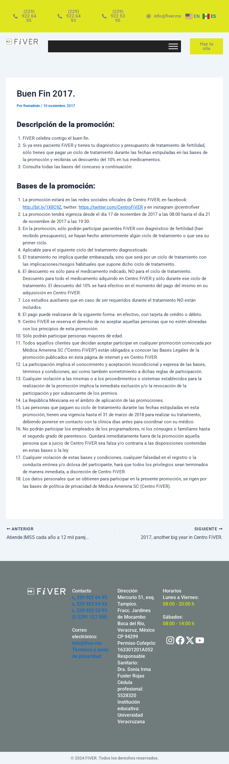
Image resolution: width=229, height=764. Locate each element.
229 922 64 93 (89, 603)
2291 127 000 (89, 617)
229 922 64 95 (89, 597)
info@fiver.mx (87, 643)
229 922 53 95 (89, 610)
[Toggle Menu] (173, 46)
